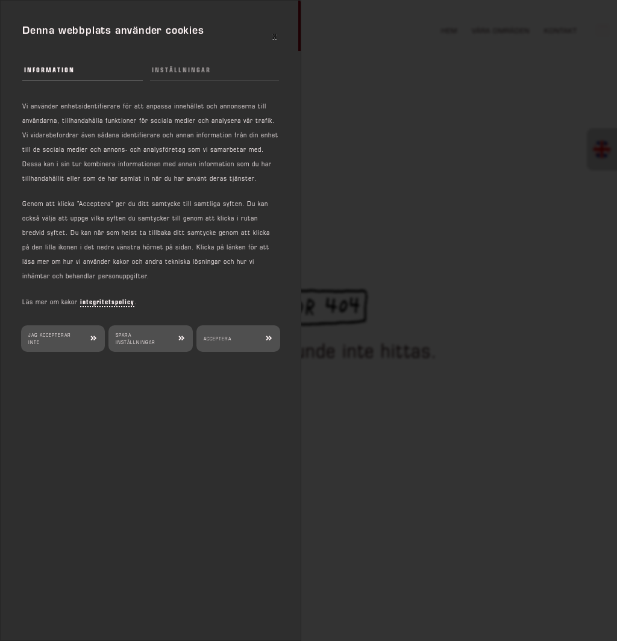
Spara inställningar (135, 339)
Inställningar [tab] (181, 69)
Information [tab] (49, 69)
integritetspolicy (107, 301)
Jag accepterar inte (49, 339)
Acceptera (217, 339)
